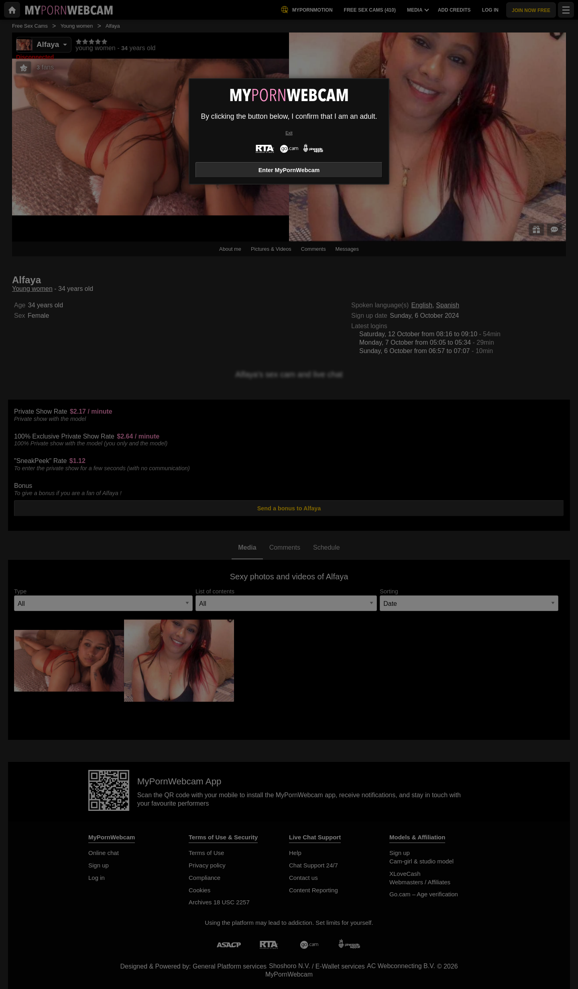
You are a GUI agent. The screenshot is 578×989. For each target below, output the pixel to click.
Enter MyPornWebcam (289, 170)
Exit (288, 133)
